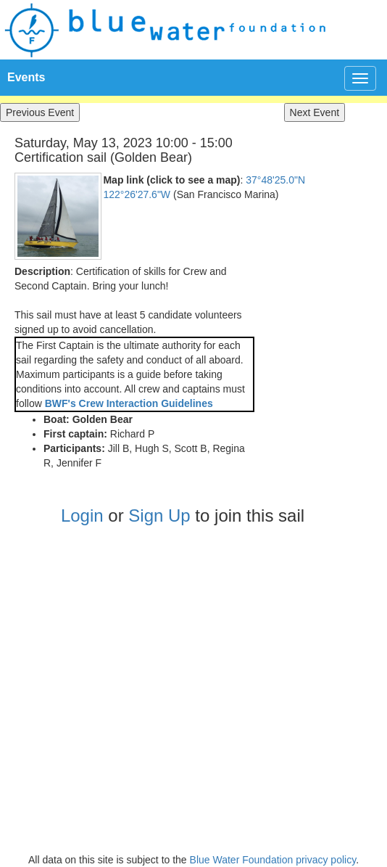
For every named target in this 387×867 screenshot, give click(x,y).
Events (26, 77)
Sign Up (159, 515)
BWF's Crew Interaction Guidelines (129, 403)
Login (82, 515)
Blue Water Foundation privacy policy (273, 860)
